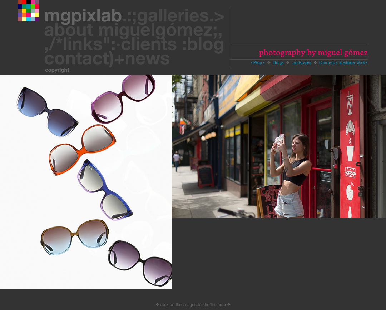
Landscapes (301, 63)
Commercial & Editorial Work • (343, 63)
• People (257, 63)
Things (278, 63)
